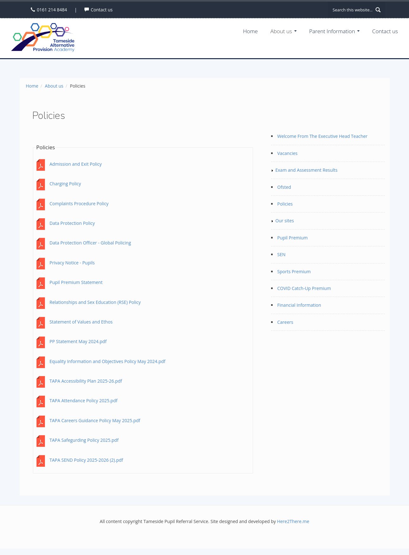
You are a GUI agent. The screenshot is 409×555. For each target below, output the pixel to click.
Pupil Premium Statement (76, 282)
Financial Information (299, 305)
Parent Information (334, 31)
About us (283, 31)
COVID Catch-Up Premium (304, 288)
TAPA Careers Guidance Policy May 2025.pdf (95, 420)
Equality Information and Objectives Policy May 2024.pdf (107, 361)
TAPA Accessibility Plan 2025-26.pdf (86, 381)
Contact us (102, 10)
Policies (285, 204)
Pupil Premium (292, 238)
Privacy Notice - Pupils (72, 263)
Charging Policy (65, 184)
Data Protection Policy (72, 223)
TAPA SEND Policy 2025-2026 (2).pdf (86, 460)
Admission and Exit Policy (76, 164)
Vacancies (287, 153)
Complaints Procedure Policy (79, 203)
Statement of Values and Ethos (81, 322)
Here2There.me (293, 521)
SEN (281, 254)
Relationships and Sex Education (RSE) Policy (95, 302)
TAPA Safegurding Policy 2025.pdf (84, 440)
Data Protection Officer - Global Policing (90, 243)
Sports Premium (294, 271)
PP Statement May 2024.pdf (78, 341)
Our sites (285, 221)
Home (250, 31)
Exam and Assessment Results (307, 170)
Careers (285, 322)
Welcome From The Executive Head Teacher (322, 136)
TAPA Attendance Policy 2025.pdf (84, 401)
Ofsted (284, 187)
